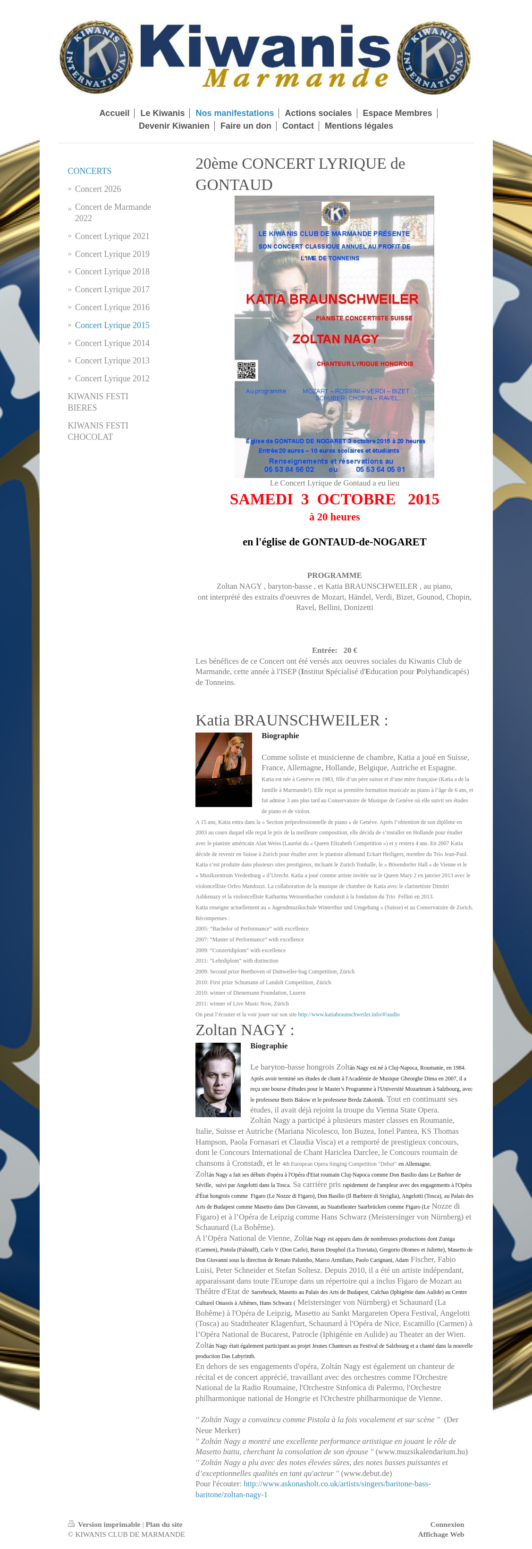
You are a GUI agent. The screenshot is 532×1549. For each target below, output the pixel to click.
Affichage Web (441, 1534)
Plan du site (163, 1524)
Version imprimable (105, 1524)
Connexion (447, 1524)
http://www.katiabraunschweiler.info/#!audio (349, 1014)
